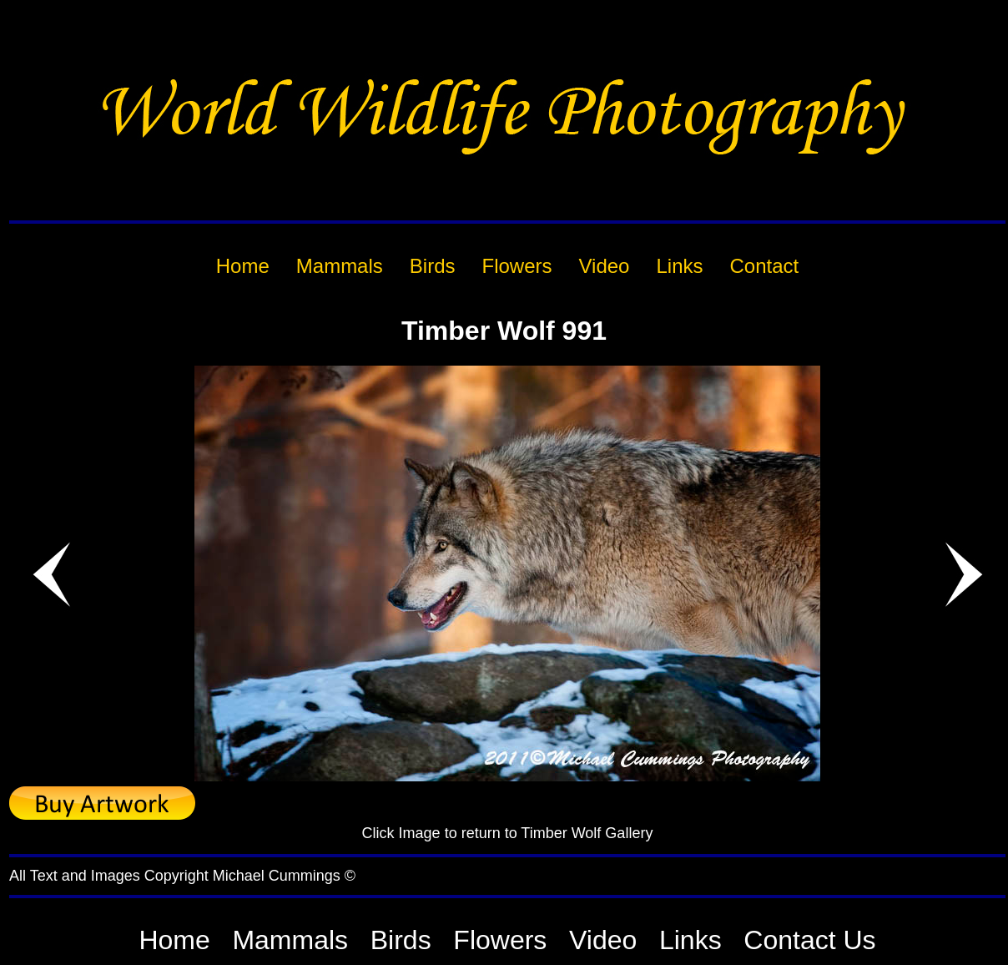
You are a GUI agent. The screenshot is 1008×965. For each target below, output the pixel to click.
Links (690, 940)
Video (603, 940)
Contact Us (809, 940)
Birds (400, 940)
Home (174, 940)
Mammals (290, 940)
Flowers (500, 940)
